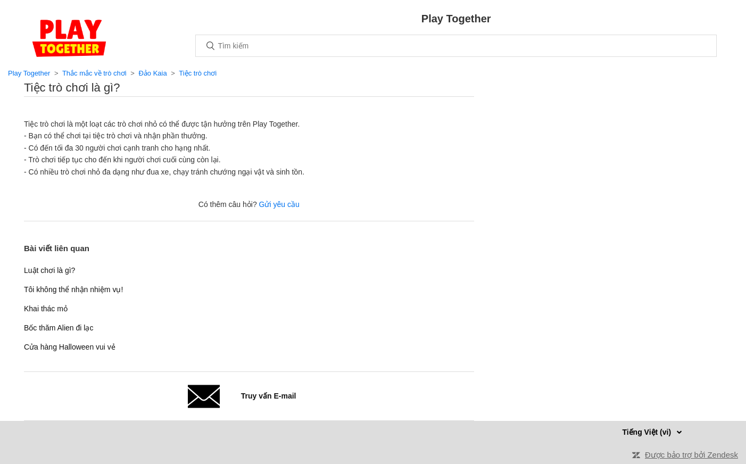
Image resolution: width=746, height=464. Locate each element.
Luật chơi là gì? (49, 270)
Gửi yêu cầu (279, 204)
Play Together (29, 73)
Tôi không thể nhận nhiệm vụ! (73, 289)
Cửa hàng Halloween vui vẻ (69, 347)
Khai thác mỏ (46, 308)
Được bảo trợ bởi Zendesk (691, 454)
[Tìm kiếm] (456, 45)
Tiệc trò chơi (198, 73)
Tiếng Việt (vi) (647, 432)
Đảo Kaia (152, 73)
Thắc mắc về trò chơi (94, 73)
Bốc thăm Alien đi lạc (58, 328)
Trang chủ (69, 38)
